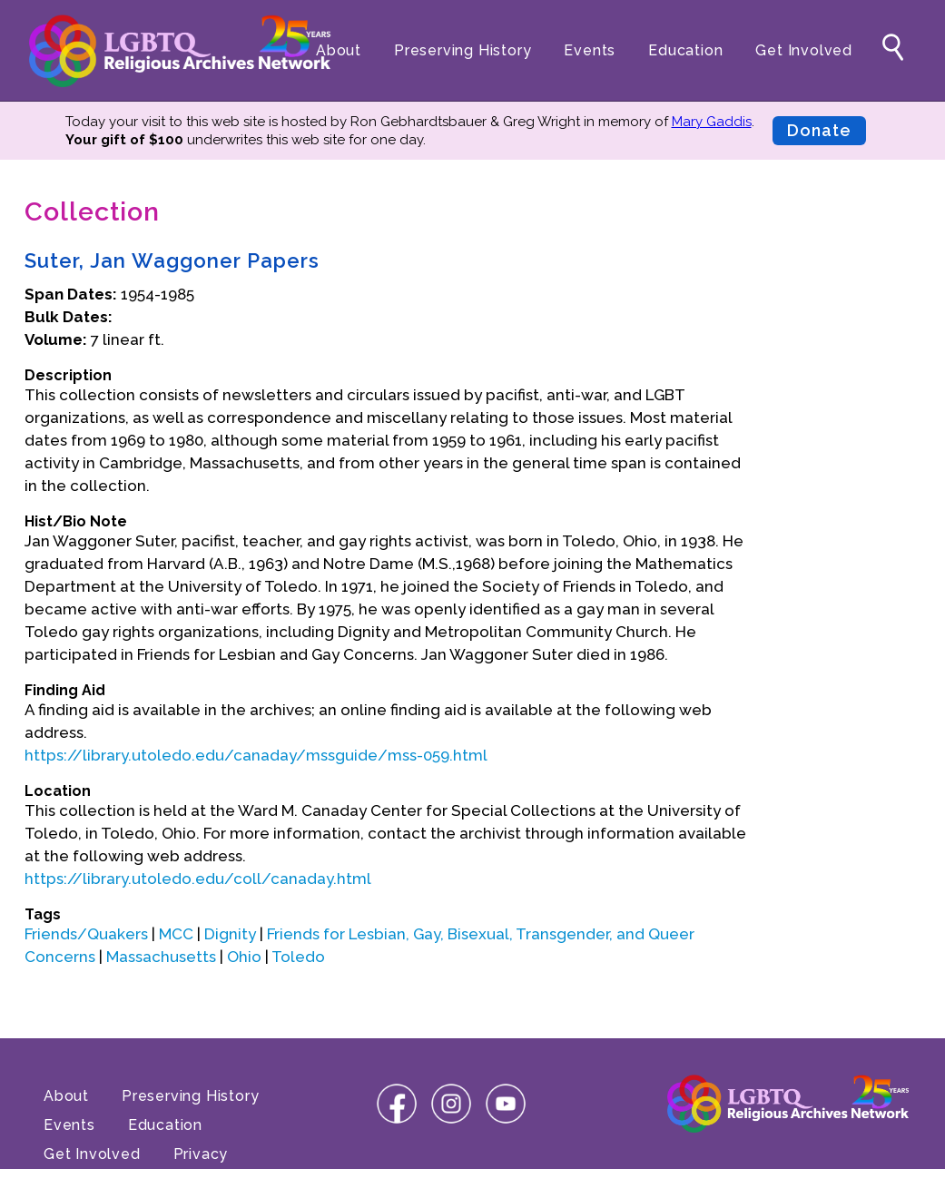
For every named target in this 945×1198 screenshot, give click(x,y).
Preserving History (462, 50)
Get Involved (803, 50)
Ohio (244, 957)
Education (685, 50)
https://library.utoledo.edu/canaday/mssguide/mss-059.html (256, 755)
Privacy (201, 1154)
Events (589, 50)
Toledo (298, 957)
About (338, 50)
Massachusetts (161, 957)
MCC (176, 934)
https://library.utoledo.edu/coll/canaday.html (198, 878)
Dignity (230, 934)
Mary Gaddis (712, 121)
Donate (819, 130)
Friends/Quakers (86, 934)
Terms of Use (94, 1183)
